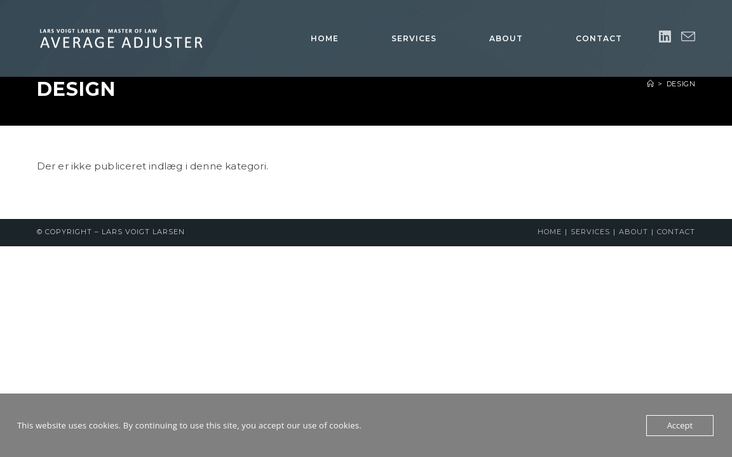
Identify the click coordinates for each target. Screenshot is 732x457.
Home (550, 231)
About (633, 231)
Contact (676, 231)
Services (590, 231)
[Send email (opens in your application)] (688, 37)
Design (681, 83)
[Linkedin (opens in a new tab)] (665, 37)
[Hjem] (650, 83)
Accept (680, 425)
